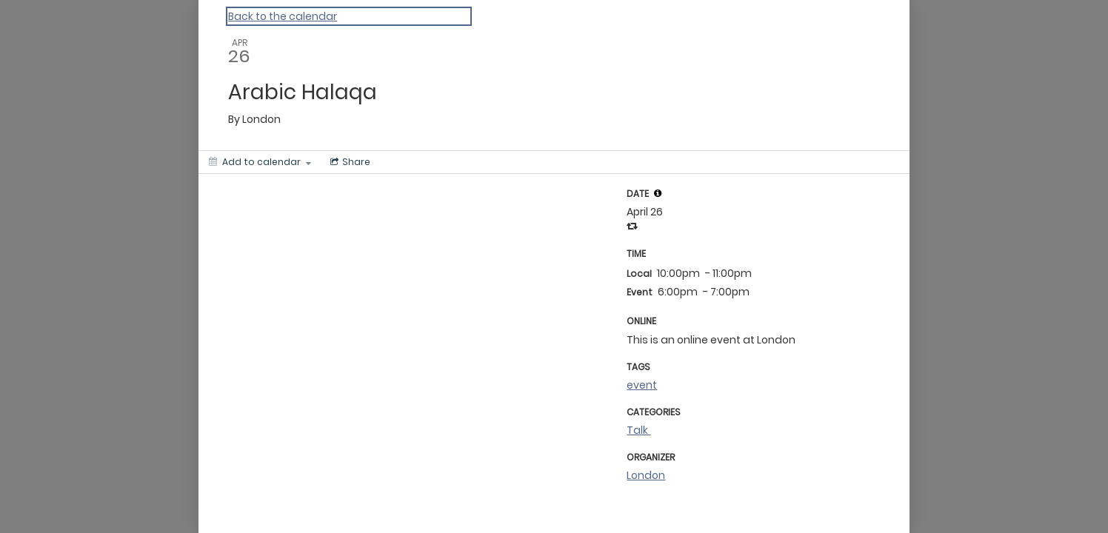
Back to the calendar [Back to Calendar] (282, 16)
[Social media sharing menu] (348, 162)
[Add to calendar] (259, 162)
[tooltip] (657, 193)
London (646, 475)
